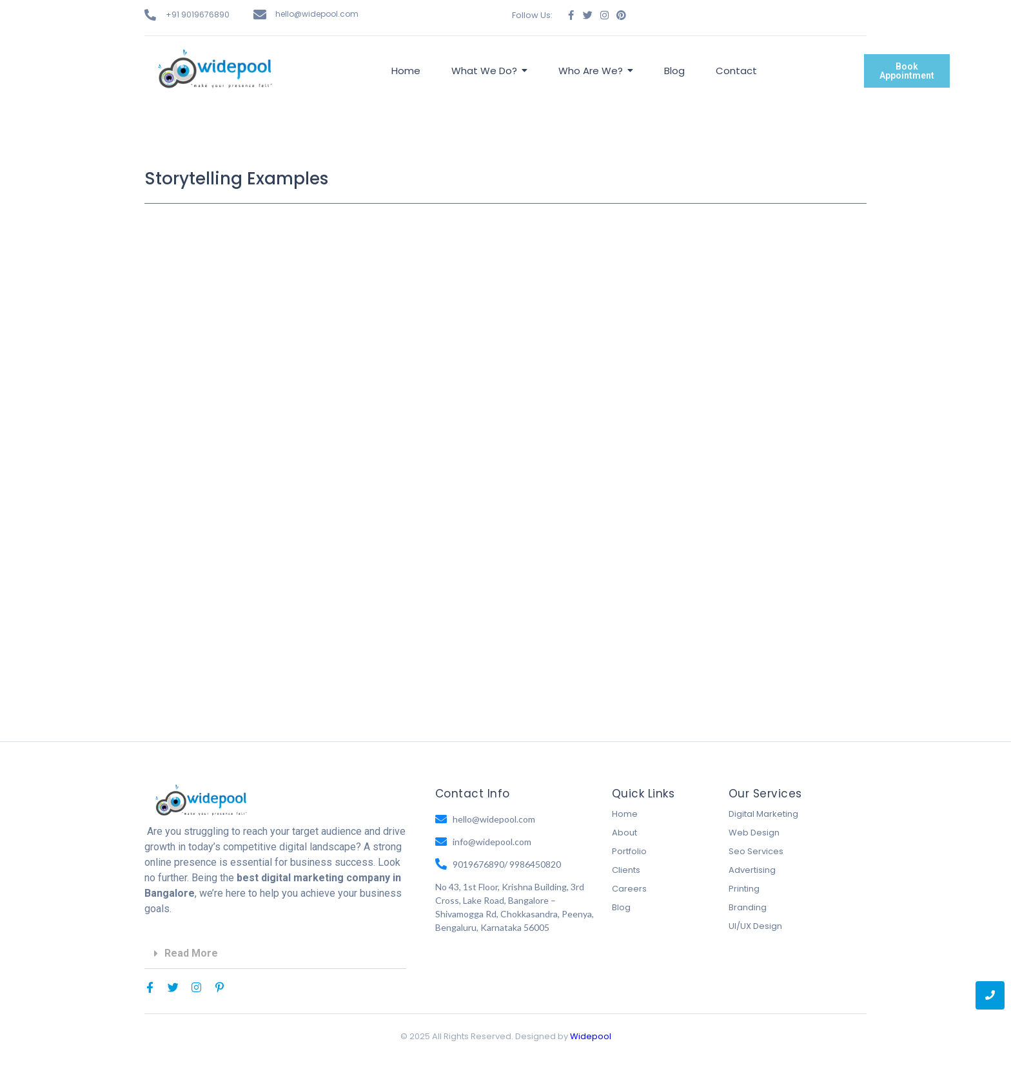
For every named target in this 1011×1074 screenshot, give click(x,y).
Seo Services (756, 851)
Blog (621, 907)
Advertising (752, 870)
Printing (744, 889)
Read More (191, 953)
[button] (275, 954)
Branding (748, 907)
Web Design (754, 832)
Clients (626, 870)
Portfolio (629, 851)
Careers (629, 889)
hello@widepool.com (316, 13)
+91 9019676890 (198, 14)
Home (625, 814)
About (624, 832)
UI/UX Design (755, 926)
